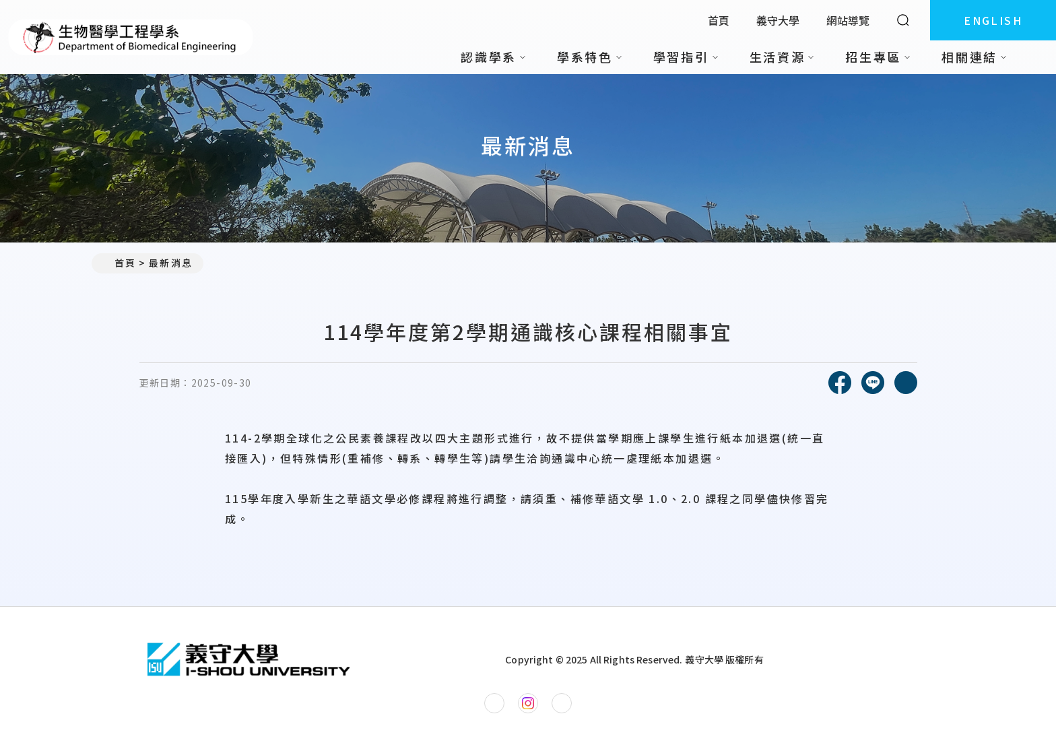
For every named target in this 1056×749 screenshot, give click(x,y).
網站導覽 (847, 20)
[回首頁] (248, 659)
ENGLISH (993, 20)
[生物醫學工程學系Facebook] (494, 703)
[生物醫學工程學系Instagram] (528, 703)
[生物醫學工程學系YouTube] (562, 703)
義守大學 (777, 20)
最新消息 (170, 262)
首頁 (718, 20)
